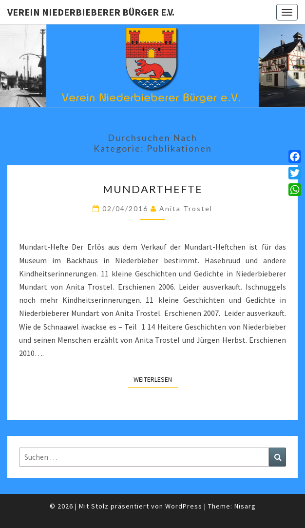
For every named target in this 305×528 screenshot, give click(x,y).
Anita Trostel (185, 208)
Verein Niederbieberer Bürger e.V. (90, 12)
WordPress (183, 506)
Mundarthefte (153, 189)
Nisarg (245, 506)
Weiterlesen (155, 379)
